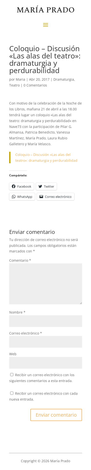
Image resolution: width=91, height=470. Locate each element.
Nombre (17, 312)
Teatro (14, 85)
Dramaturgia (63, 79)
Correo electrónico (25, 333)
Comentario (20, 260)
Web (13, 354)
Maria (20, 79)
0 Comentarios (35, 85)
